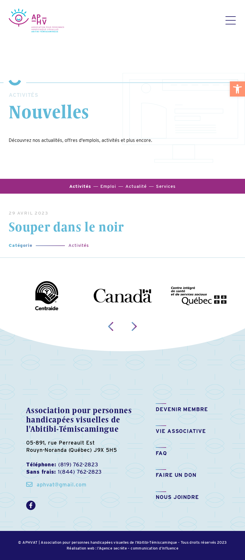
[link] (237, 89)
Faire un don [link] (176, 475)
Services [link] (165, 186)
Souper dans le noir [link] (66, 226)
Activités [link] (78, 245)
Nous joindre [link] (177, 497)
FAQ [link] (161, 453)
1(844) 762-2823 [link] (80, 472)
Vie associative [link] (181, 431)
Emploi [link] (108, 186)
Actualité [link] (135, 186)
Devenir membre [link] (182, 409)
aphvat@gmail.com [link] (61, 484)
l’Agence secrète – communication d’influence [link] (137, 548)
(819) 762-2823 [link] (78, 464)
